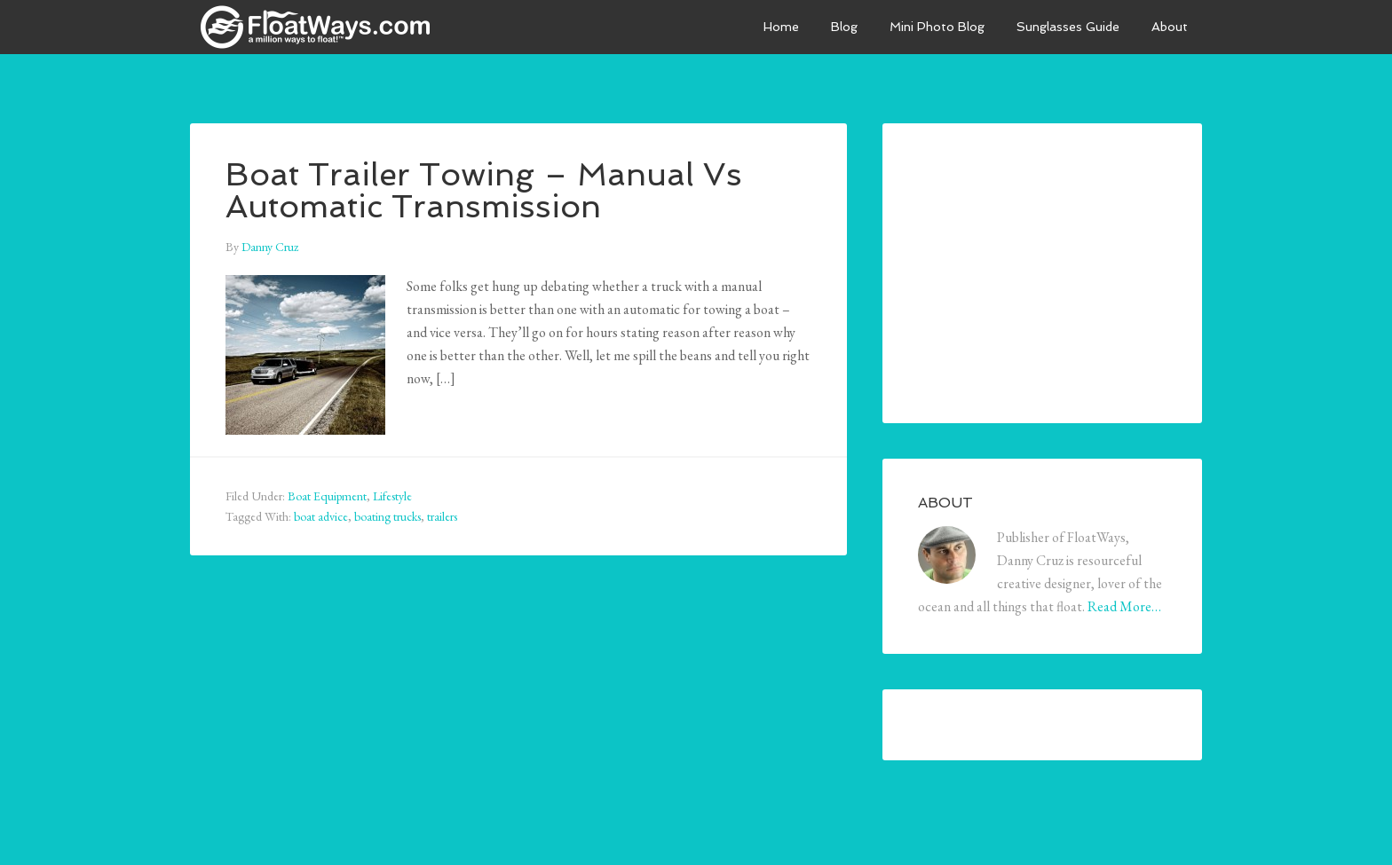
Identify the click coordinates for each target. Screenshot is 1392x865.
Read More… (1124, 606)
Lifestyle (392, 496)
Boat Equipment (327, 496)
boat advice (321, 516)
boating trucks (387, 516)
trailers (442, 516)
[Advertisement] (1051, 270)
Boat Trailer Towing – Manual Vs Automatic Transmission (483, 190)
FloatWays (323, 26)
